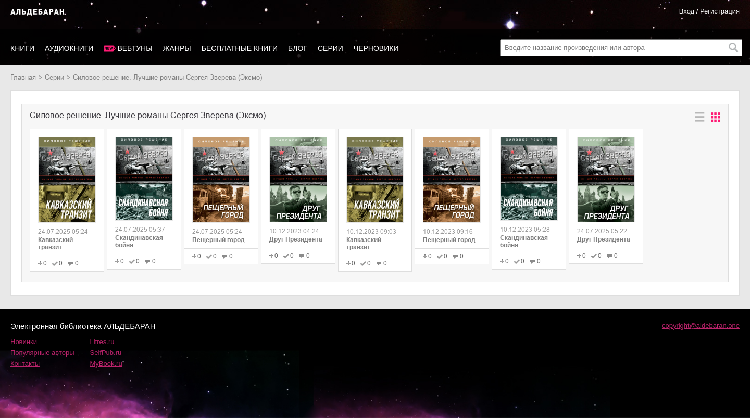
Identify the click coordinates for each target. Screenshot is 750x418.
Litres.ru (102, 342)
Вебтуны (134, 48)
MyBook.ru (106, 364)
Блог (297, 48)
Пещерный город (218, 240)
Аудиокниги (69, 48)
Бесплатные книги (240, 48)
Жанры (177, 48)
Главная (23, 77)
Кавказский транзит (55, 243)
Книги (22, 48)
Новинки (23, 342)
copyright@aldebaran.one (701, 326)
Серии (330, 48)
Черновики (376, 48)
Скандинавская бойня (139, 241)
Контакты (25, 364)
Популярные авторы (42, 353)
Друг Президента (295, 239)
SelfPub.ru (106, 353)
